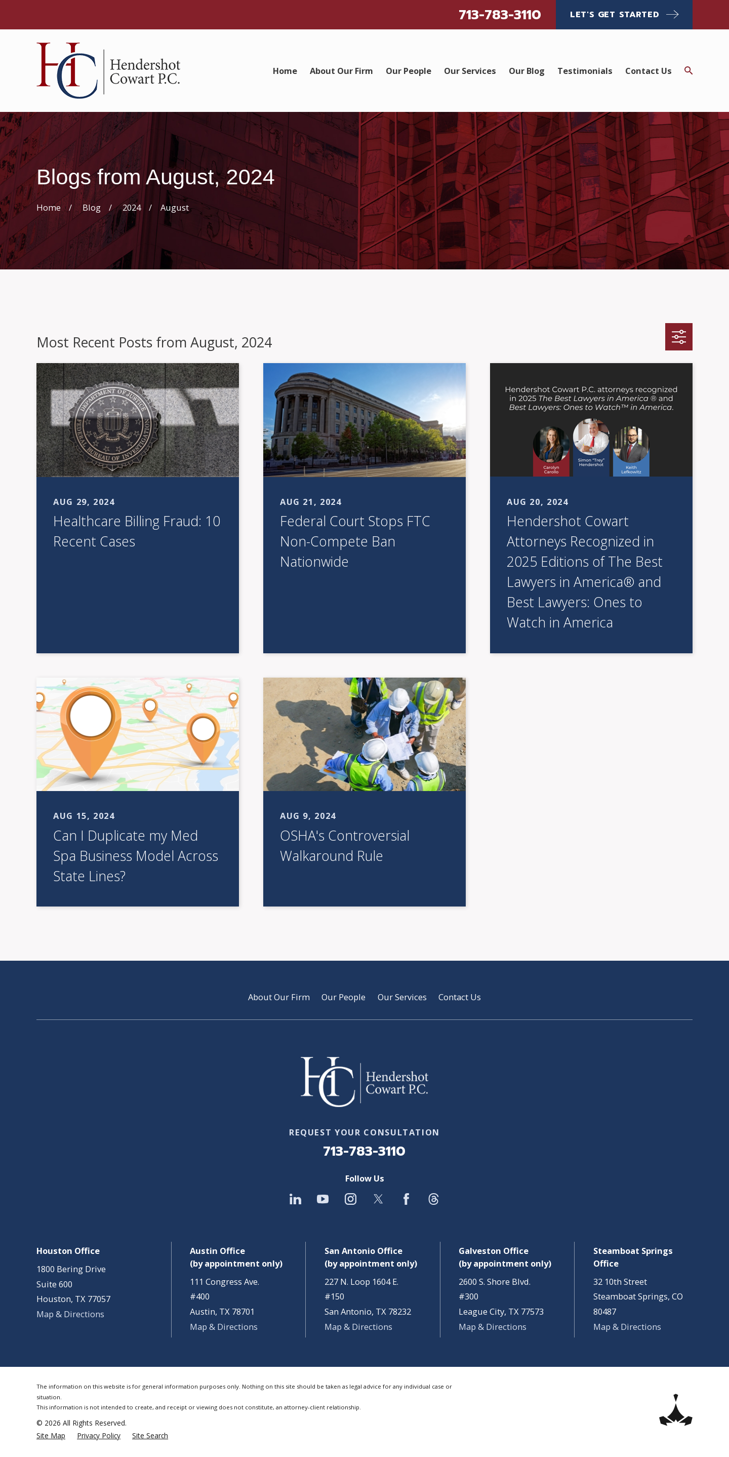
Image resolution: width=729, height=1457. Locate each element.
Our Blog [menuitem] (527, 70)
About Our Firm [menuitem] (341, 70)
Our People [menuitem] (408, 70)
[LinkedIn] (295, 1199)
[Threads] (433, 1199)
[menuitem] (50, 1436)
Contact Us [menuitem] (648, 70)
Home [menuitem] (285, 70)
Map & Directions (70, 1314)
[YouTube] (323, 1199)
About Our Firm (279, 997)
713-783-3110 (500, 15)
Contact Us (459, 997)
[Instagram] (350, 1199)
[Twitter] (378, 1199)
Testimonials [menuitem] (585, 70)
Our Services (402, 997)
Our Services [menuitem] (470, 70)
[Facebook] (406, 1199)
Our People (343, 997)
